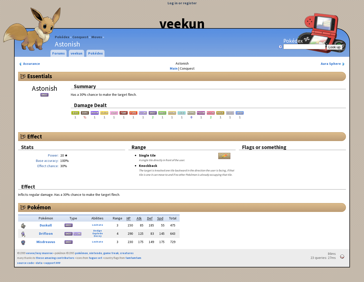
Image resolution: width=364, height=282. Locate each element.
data (39, 263)
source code (25, 263)
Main (174, 68)
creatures (127, 253)
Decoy (97, 236)
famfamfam (133, 258)
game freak (111, 253)
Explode (97, 233)
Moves (96, 37)
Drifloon (46, 233)
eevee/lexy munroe (39, 253)
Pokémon (39, 207)
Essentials (39, 76)
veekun (182, 23)
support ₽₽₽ (52, 263)
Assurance (29, 63)
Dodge (97, 230)
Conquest (80, 37)
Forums (58, 53)
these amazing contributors (55, 258)
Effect (34, 136)
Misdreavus (45, 242)
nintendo (95, 253)
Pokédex (62, 37)
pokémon (81, 253)
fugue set (95, 258)
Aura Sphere (333, 63)
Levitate (97, 224)
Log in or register (182, 3)
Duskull (46, 225)
